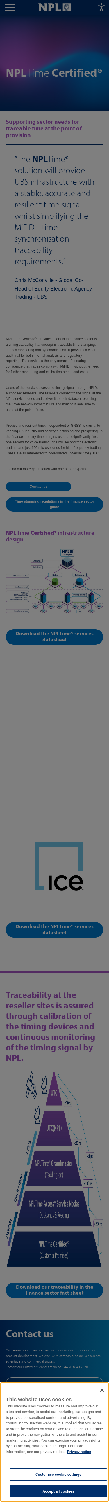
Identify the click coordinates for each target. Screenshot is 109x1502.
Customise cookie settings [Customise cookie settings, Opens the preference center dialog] (58, 1488)
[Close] (102, 1403)
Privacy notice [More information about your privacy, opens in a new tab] (79, 1465)
